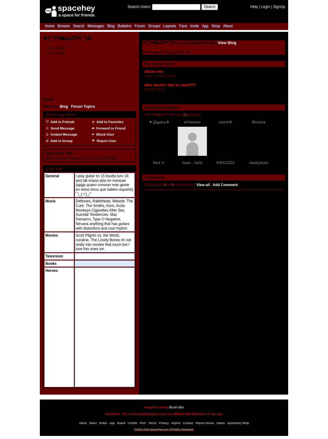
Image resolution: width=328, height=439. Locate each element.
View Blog (227, 42)
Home (50, 26)
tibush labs (176, 407)
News (93, 423)
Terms (152, 423)
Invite (194, 26)
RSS (143, 423)
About (228, 26)
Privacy (164, 423)
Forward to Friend (109, 128)
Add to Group (61, 141)
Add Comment (225, 185)
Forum (140, 26)
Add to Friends (62, 122)
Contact (188, 423)
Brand (121, 423)
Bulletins (125, 26)
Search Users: (139, 7)
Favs (183, 26)
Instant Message (63, 134)
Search (209, 7)
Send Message (61, 128)
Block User (104, 134)
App (205, 26)
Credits (132, 423)
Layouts (169, 26)
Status (220, 423)
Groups (154, 26)
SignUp (279, 7)
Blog (111, 26)
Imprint (176, 423)
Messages (95, 26)
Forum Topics (83, 106)
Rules (103, 423)
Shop (216, 26)
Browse (64, 26)
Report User (105, 141)
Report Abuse (205, 423)
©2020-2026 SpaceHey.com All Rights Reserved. (164, 429)
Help (254, 7)
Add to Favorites (109, 122)
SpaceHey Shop (238, 423)
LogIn (265, 7)
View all (203, 185)
